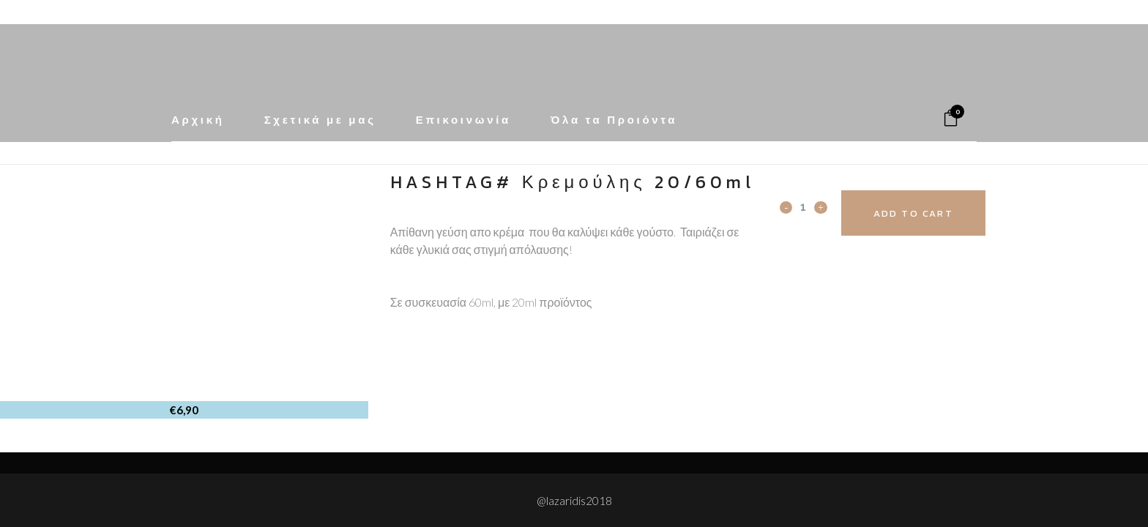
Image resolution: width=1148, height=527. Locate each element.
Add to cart (923, 213)
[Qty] (803, 206)
